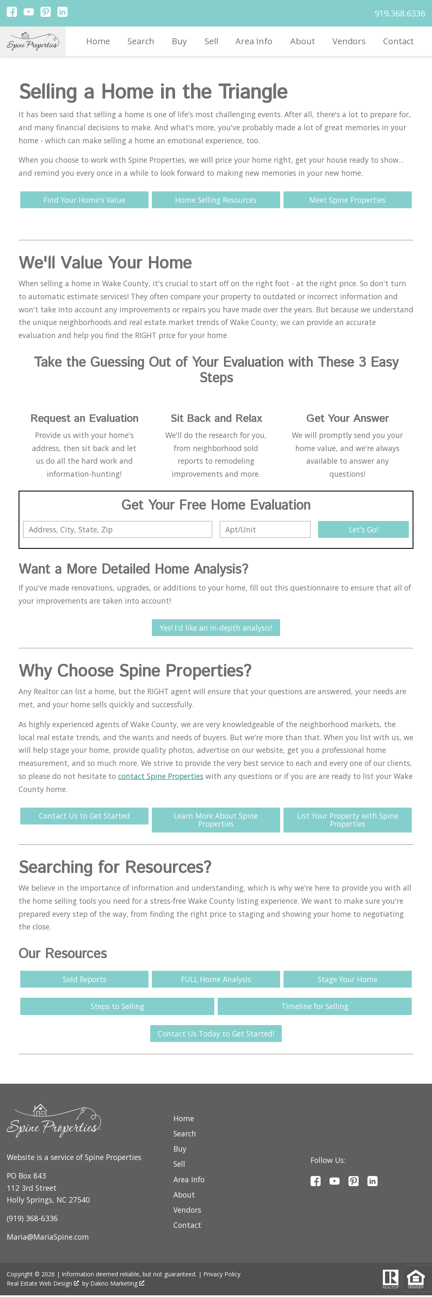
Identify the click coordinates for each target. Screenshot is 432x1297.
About (302, 41)
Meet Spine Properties (347, 200)
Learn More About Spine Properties (216, 820)
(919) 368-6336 (32, 1219)
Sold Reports (84, 980)
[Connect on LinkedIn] (62, 14)
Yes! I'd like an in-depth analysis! (216, 628)
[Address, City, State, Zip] (117, 529)
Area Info (254, 41)
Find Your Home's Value (84, 200)
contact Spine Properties (160, 776)
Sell (211, 41)
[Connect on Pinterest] (45, 14)
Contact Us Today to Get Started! (216, 1035)
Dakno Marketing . (118, 1285)
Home (98, 41)
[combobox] (117, 529)
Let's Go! (363, 529)
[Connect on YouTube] (29, 14)
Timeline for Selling (314, 1007)
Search (140, 41)
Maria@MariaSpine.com (48, 1238)
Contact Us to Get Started (84, 816)
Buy (179, 41)
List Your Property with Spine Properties (348, 820)
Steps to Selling (117, 1007)
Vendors (349, 41)
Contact (398, 41)
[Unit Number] (265, 529)
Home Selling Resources (215, 200)
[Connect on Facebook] (12, 14)
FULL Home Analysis (216, 980)
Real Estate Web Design (43, 1285)
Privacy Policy (221, 1276)
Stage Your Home (347, 980)
